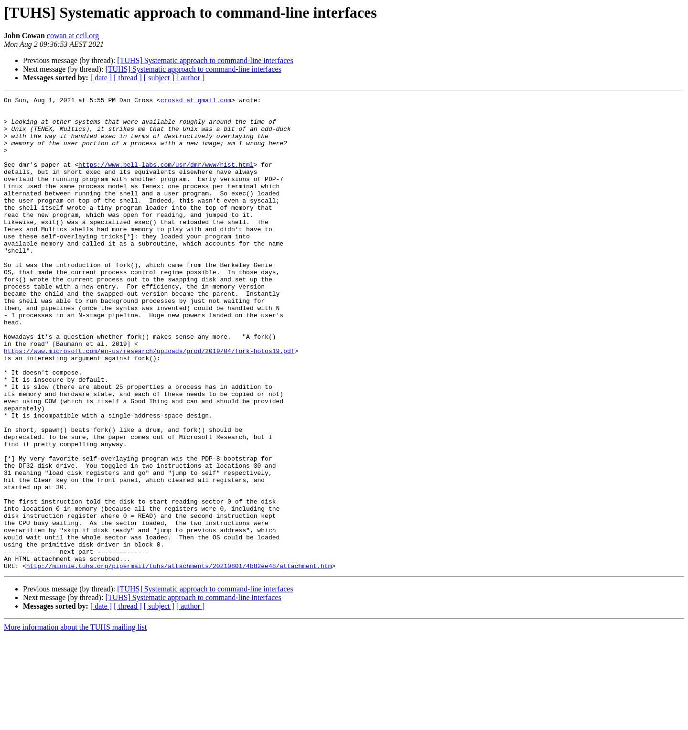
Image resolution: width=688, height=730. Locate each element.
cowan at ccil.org (73, 36)
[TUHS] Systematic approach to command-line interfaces (205, 60)
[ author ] (190, 78)
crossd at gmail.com (196, 101)
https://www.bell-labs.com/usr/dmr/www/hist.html (166, 178)
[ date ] (101, 78)
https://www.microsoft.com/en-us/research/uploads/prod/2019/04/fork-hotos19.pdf (149, 402)
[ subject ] (159, 78)
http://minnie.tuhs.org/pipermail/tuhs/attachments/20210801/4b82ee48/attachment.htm (179, 660)
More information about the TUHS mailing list (75, 722)
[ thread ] (128, 78)
